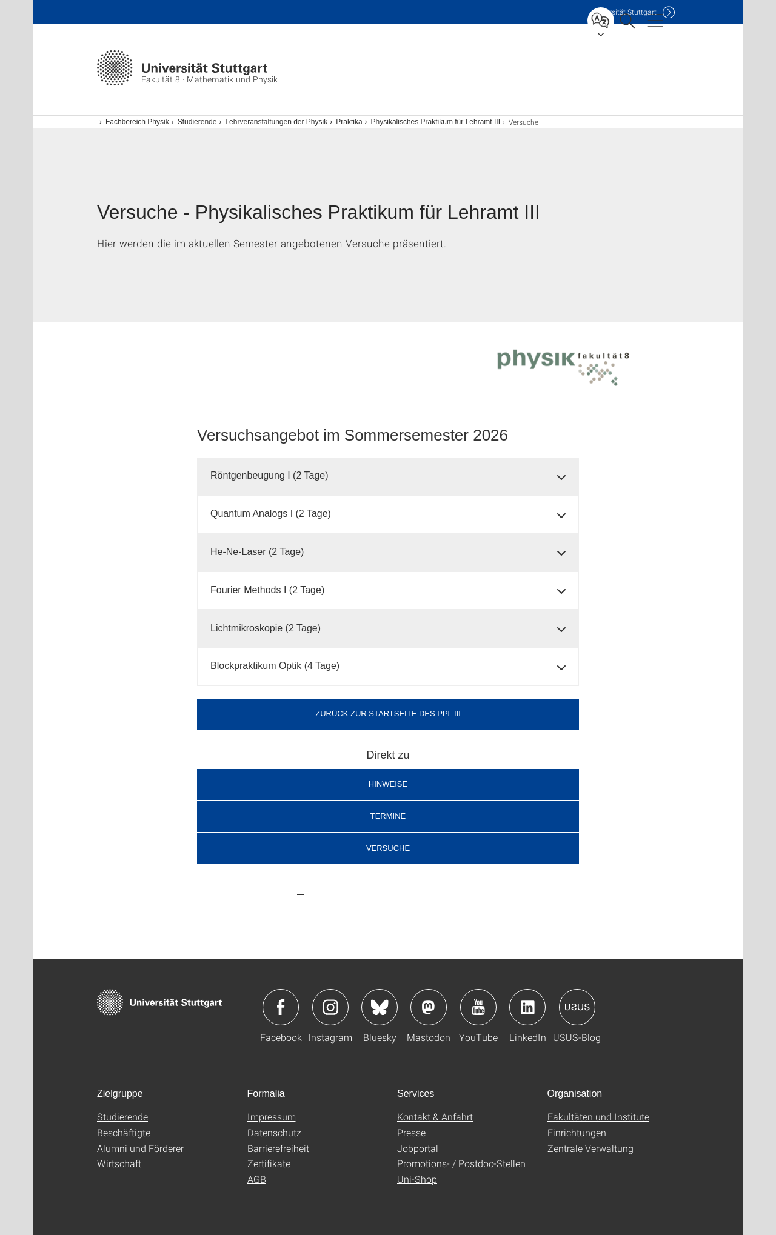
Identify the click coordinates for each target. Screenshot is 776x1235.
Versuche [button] (388, 848)
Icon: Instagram (330, 1007)
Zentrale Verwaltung (590, 1148)
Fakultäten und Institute (598, 1116)
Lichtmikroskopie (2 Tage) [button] (265, 628)
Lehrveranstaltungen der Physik (276, 122)
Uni (624, 11)
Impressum (271, 1116)
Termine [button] (388, 816)
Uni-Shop (417, 1179)
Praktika (349, 122)
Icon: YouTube (478, 1007)
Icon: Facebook (281, 1007)
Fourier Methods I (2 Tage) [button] (267, 590)
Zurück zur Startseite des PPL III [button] (388, 713)
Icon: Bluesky (379, 1007)
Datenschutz (274, 1132)
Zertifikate (268, 1163)
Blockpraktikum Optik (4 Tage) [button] (275, 666)
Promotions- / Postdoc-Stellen (461, 1163)
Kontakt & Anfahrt (435, 1116)
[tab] (388, 476)
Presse (411, 1132)
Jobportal (417, 1148)
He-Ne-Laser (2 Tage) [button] (257, 552)
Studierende (197, 122)
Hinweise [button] (388, 783)
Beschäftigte (123, 1132)
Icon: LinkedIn (527, 1007)
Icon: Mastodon (428, 1007)
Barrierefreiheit (278, 1148)
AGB (256, 1179)
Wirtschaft (119, 1163)
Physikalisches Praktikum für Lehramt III (435, 122)
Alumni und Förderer (140, 1148)
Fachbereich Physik (137, 122)
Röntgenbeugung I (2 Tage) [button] (269, 475)
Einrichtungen (576, 1132)
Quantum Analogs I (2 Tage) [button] (270, 513)
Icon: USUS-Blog (577, 1007)
